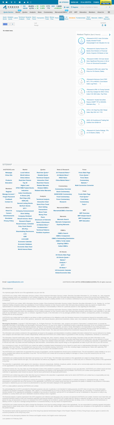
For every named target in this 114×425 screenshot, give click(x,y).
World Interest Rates (25, 249)
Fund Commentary (63, 197)
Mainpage (8, 172)
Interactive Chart (43, 180)
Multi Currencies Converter (84, 185)
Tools (84, 204)
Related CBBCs (43, 188)
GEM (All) (25, 201)
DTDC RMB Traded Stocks (25, 188)
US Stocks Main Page (63, 255)
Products (9, 180)
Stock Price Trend (43, 204)
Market (63, 260)
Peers (43, 217)
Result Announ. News (25, 218)
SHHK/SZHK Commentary (63, 194)
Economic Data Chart (25, 247)
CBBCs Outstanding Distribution (63, 238)
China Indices (25, 178)
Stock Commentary (63, 191)
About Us (9, 210)
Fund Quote (84, 197)
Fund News (84, 199)
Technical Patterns (43, 230)
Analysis (62, 262)
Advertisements (8, 216)
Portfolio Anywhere (43, 232)
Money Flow (43, 214)
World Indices (25, 175)
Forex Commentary (63, 199)
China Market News (63, 180)
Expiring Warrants (63, 224)
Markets (84, 183)
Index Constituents (25, 193)
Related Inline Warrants (43, 190)
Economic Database (25, 244)
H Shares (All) (25, 195)
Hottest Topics (88, 34)
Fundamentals (42, 227)
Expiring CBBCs (63, 243)
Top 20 (25, 183)
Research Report (25, 221)
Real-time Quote (43, 172)
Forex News (84, 178)
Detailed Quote (43, 175)
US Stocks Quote (63, 257)
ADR (24, 236)
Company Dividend (25, 216)
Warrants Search (63, 219)
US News (63, 267)
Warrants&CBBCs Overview (62, 210)
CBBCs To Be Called (63, 241)
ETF (25, 208)
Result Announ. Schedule (25, 224)
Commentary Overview (63, 189)
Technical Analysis (43, 178)
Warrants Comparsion (62, 222)
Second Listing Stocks (25, 203)
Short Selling (24, 213)
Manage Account (8, 194)
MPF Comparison (84, 218)
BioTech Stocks (25, 206)
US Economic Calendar (63, 270)
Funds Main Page (84, 194)
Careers (8, 213)
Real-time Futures (25, 180)
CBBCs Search (63, 233)
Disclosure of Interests (43, 220)
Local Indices (25, 172)
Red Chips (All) (25, 198)
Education (8, 183)
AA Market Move (43, 225)
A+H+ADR (24, 239)
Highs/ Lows (25, 185)
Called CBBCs (63, 246)
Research (63, 202)
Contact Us (9, 202)
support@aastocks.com (15, 282)
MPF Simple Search (84, 216)
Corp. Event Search (25, 226)
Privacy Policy (9, 221)
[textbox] (95, 7)
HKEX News (63, 178)
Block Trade (43, 212)
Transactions (42, 209)
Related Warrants (43, 185)
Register (9, 191)
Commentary (84, 180)
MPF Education (84, 221)
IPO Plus (25, 229)
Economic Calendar (25, 241)
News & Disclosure (42, 222)
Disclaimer (8, 218)
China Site (8, 175)
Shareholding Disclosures (25, 231)
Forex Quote (84, 175)
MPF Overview (84, 213)
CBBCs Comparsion (63, 236)
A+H (24, 234)
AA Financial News (63, 172)
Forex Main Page (84, 172)
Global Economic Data (63, 273)
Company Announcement (25, 211)
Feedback (8, 199)
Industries (24, 190)
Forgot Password (9, 197)
